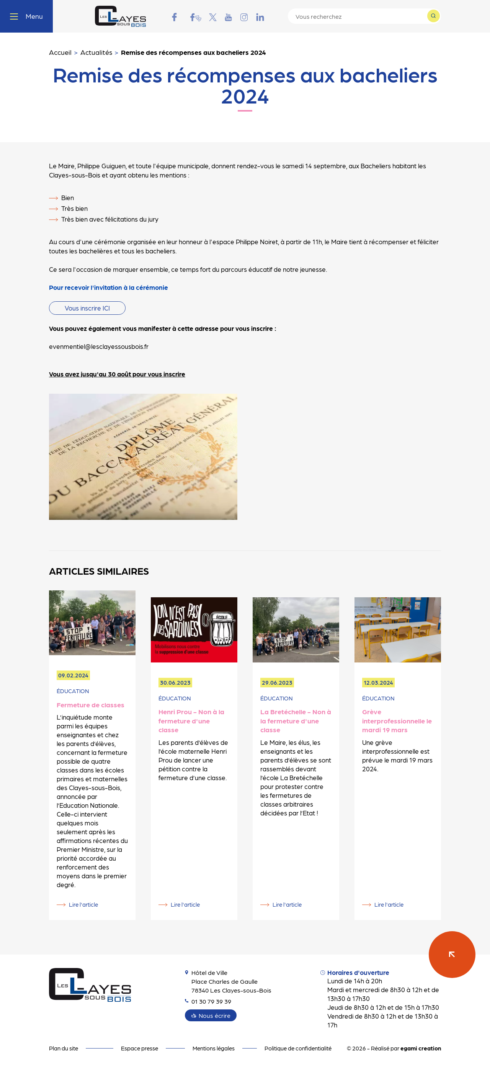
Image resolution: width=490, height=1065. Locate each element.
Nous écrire (215, 1015)
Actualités (96, 52)
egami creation (420, 1048)
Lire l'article (83, 904)
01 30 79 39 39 (210, 1001)
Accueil (60, 52)
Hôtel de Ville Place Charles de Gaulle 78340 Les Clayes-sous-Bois (230, 981)
